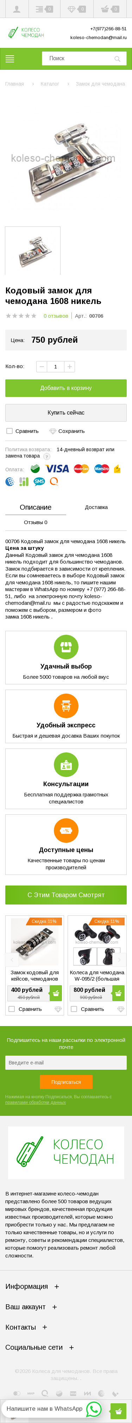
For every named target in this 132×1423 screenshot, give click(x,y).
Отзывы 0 (35, 522)
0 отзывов (56, 316)
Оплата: (14, 469)
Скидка (44, 921)
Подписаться (66, 1082)
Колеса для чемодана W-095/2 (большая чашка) (97, 975)
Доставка (96, 507)
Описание (35, 507)
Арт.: (81, 316)
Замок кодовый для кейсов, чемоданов (35, 975)
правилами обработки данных (35, 1102)
